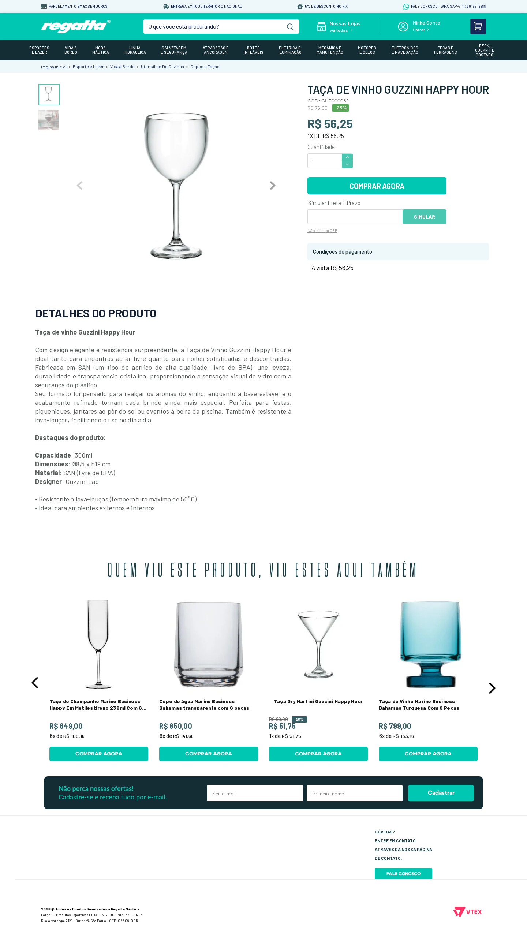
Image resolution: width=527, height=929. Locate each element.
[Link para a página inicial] (54, 66)
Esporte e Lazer (88, 66)
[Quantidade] (324, 160)
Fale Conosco (403, 874)
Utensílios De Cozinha (162, 66)
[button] (34, 682)
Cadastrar (441, 793)
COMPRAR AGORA (377, 186)
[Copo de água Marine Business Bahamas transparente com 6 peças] (208, 681)
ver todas (339, 30)
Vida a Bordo (122, 66)
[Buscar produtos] (290, 26)
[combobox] (221, 26)
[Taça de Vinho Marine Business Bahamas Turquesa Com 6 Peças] (428, 681)
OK (424, 216)
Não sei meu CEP (322, 230)
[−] (347, 164)
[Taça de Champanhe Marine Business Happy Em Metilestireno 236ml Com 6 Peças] (98, 681)
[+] (347, 156)
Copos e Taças (205, 66)
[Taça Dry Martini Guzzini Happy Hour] (318, 681)
